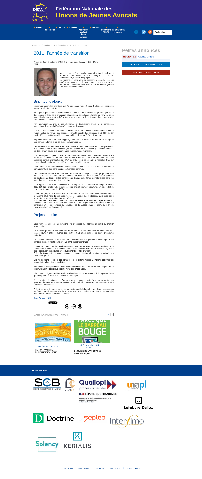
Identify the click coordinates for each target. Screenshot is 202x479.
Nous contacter (118, 469)
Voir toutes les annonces (145, 64)
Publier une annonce (146, 72)
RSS (150, 32)
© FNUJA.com (61, 469)
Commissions (48, 45)
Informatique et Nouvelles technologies (74, 45)
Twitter (144, 32)
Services (94, 27)
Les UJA (60, 27)
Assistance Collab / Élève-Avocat (83, 32)
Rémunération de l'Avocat (117, 30)
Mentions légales (81, 469)
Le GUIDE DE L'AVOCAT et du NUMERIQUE (87, 352)
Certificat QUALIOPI (139, 469)
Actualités (72, 27)
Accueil (35, 45)
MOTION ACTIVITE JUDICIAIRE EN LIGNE (46, 351)
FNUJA (38, 27)
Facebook (136, 32)
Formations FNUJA (106, 30)
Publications (49, 29)
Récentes (129, 56)
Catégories (147, 56)
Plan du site (100, 469)
